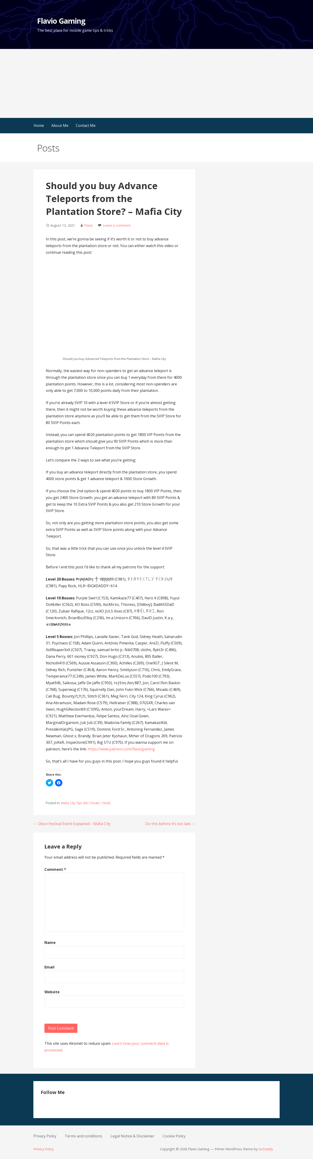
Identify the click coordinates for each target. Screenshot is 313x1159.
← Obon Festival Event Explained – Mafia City (71, 823)
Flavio (88, 225)
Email (49, 967)
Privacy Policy (44, 1136)
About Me (59, 125)
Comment (55, 869)
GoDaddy (265, 1149)
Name (50, 942)
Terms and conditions (83, 1136)
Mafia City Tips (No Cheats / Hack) (85, 803)
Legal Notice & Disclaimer (132, 1136)
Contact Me (86, 125)
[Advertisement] (156, 83)
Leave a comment (116, 225)
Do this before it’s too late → (170, 823)
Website (52, 991)
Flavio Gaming (61, 21)
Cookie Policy (174, 1136)
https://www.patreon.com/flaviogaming (121, 749)
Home (39, 125)
